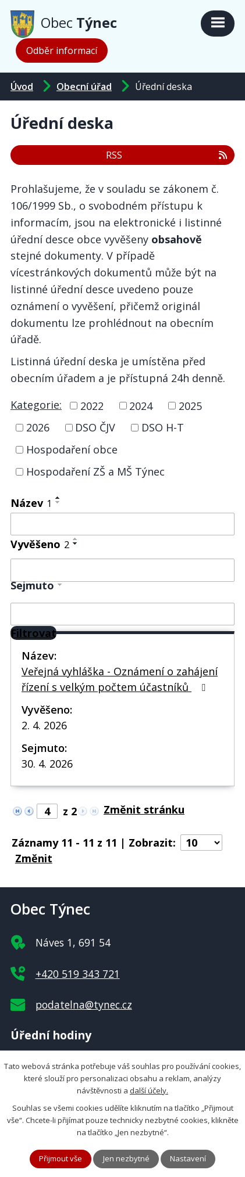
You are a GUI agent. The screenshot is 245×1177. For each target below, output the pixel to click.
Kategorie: (36, 405)
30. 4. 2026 (47, 764)
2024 (140, 405)
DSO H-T (162, 427)
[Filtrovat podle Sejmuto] (122, 614)
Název (31, 503)
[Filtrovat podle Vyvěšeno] (122, 570)
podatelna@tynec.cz (83, 1005)
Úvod (21, 86)
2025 (190, 405)
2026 (37, 427)
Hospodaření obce (72, 449)
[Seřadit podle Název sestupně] (58, 502)
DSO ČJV (95, 427)
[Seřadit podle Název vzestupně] (58, 497)
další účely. (149, 1090)
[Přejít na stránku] (147, 809)
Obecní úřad (84, 86)
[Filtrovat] (33, 633)
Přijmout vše (60, 1158)
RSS (167, 155)
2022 (92, 405)
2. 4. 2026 (44, 725)
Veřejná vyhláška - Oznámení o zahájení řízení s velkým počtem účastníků (120, 679)
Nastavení (188, 1158)
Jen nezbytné (126, 1158)
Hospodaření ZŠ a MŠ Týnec (95, 471)
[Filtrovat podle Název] (122, 524)
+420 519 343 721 (77, 974)
